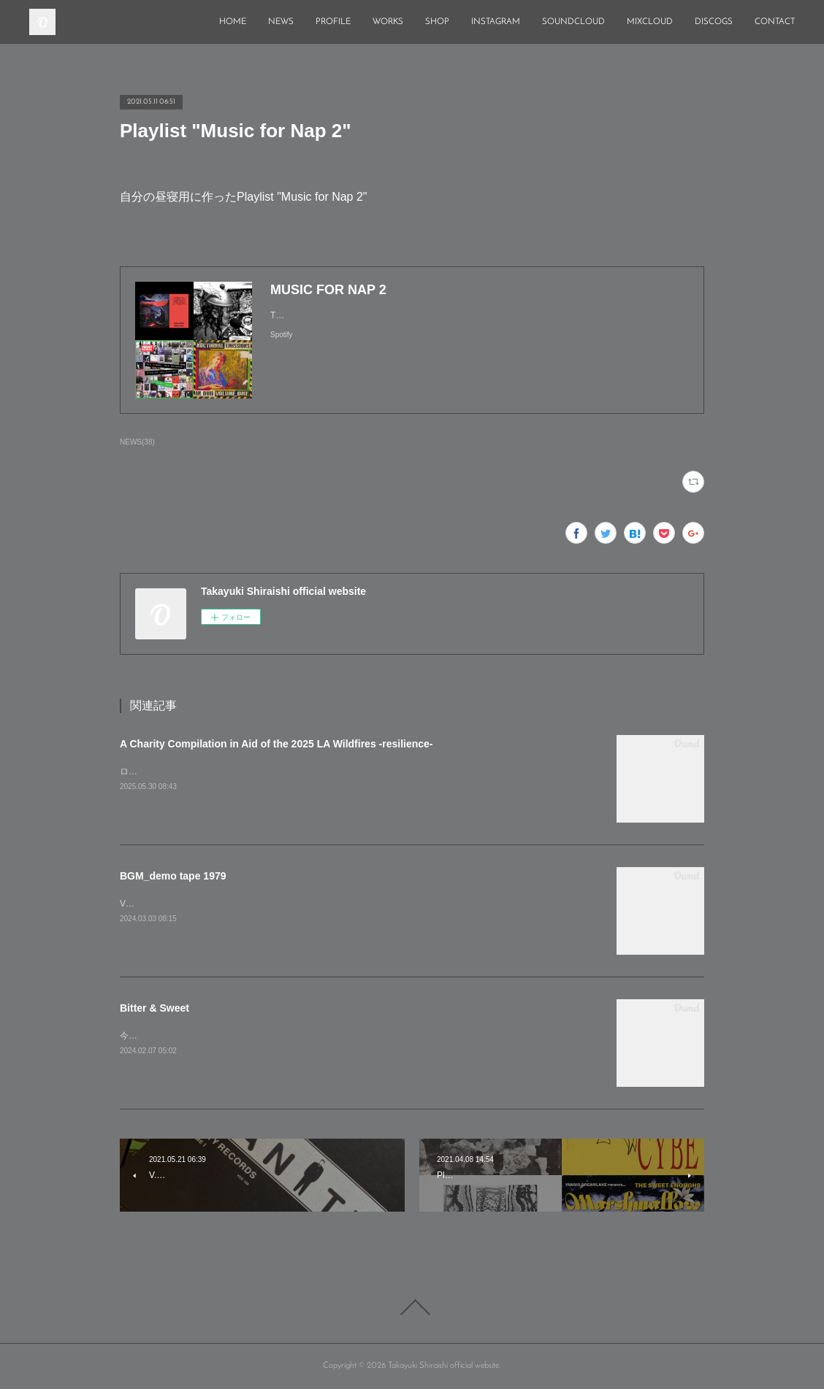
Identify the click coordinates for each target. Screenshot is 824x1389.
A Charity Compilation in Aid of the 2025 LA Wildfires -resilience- (276, 744)
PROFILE (333, 22)
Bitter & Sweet (154, 1008)
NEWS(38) (137, 442)
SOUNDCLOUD (573, 22)
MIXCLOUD (650, 22)
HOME (232, 22)
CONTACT (775, 22)
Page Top (412, 1307)
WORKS (388, 22)
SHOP (437, 22)
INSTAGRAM (495, 22)
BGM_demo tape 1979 (173, 876)
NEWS (281, 22)
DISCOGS (714, 22)
